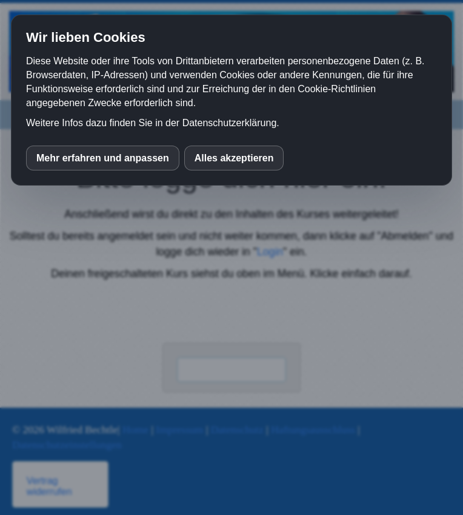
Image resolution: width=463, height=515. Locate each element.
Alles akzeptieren (234, 158)
